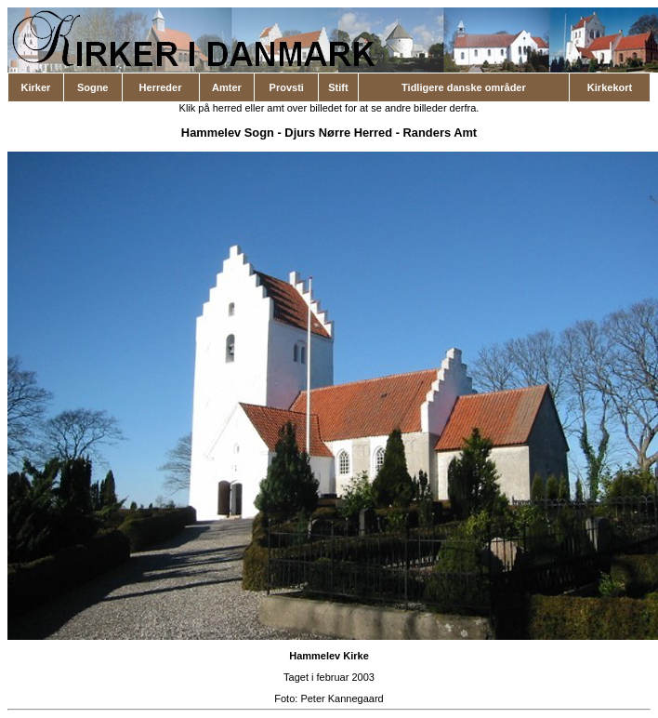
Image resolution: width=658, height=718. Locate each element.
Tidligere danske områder (463, 87)
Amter (227, 87)
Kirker (36, 87)
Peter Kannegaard (341, 698)
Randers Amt (440, 133)
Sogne (93, 87)
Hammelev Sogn (227, 133)
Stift (338, 87)
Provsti (287, 87)
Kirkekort (609, 87)
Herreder (160, 87)
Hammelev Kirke (329, 655)
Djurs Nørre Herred (338, 133)
